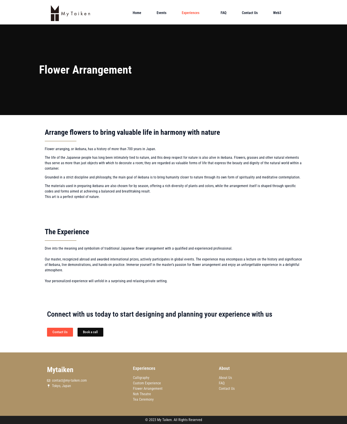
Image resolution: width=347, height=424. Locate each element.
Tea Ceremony (143, 399)
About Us (225, 378)
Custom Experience (147, 383)
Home (137, 13)
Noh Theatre (142, 394)
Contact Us (250, 13)
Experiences (193, 13)
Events (161, 13)
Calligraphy (141, 378)
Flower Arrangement (148, 388)
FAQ (224, 13)
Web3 (277, 13)
